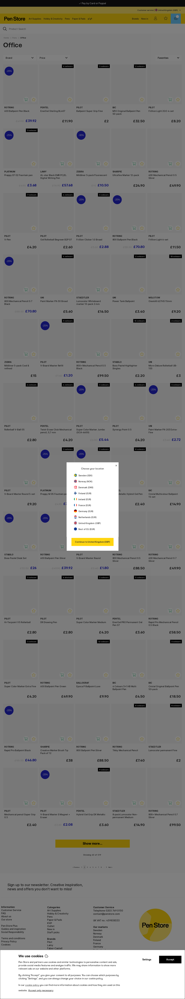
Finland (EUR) (83, 493)
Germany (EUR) (83, 511)
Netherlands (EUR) (85, 517)
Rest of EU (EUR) (84, 529)
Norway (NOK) (83, 481)
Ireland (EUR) (82, 499)
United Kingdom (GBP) (87, 523)
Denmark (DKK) (83, 487)
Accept (170, 959)
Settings (146, 959)
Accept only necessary (40, 990)
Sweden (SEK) (83, 475)
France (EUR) (82, 505)
